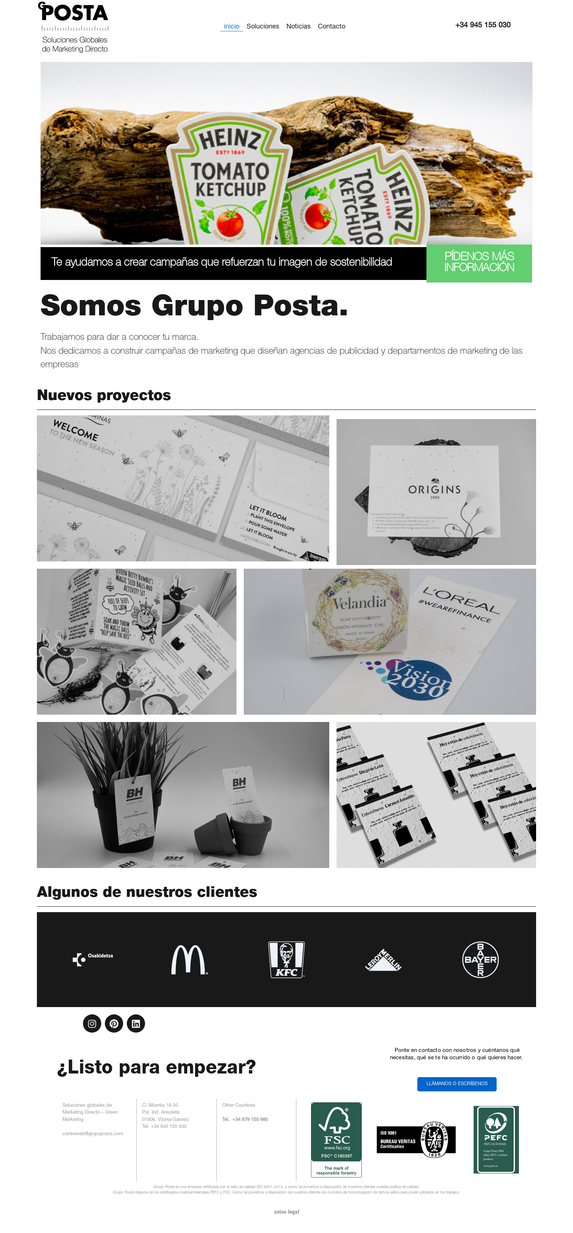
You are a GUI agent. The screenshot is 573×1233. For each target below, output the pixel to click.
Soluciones (263, 27)
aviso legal (286, 1212)
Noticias (298, 27)
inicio (231, 27)
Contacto (331, 27)
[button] (270, 238)
